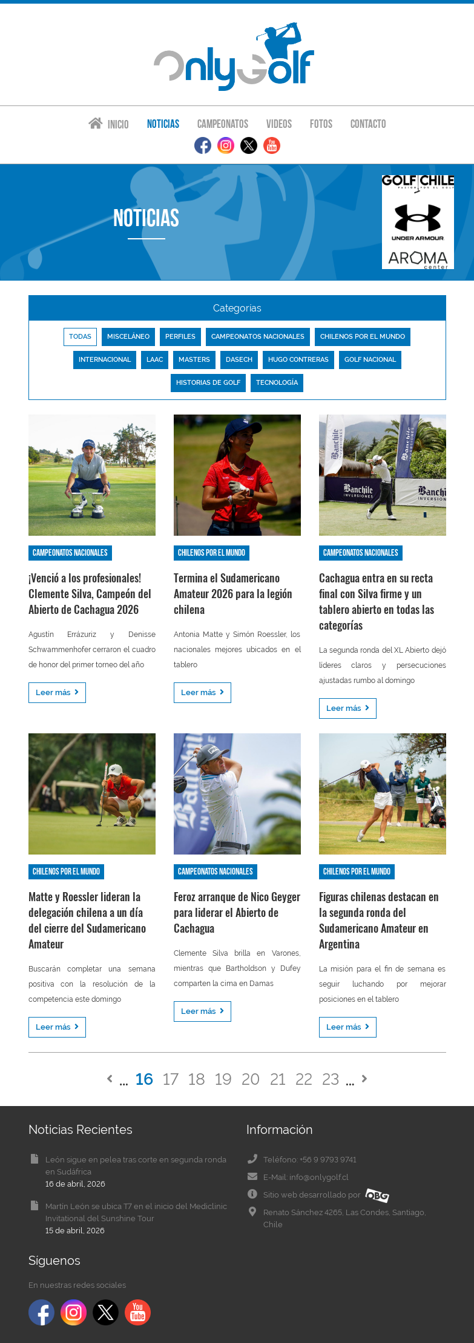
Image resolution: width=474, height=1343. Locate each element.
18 (196, 1079)
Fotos (321, 124)
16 (144, 1079)
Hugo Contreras (298, 360)
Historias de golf (208, 383)
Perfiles (180, 337)
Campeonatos (222, 124)
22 (303, 1079)
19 (223, 1079)
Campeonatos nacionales (257, 337)
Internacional (105, 360)
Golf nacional (370, 360)
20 (251, 1079)
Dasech (239, 360)
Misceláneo (128, 337)
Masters (194, 360)
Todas (80, 337)
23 (330, 1079)
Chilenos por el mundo (362, 337)
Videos (279, 124)
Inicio (108, 124)
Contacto (368, 124)
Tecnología (277, 383)
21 (278, 1079)
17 (171, 1079)
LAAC (154, 360)
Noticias (163, 124)
